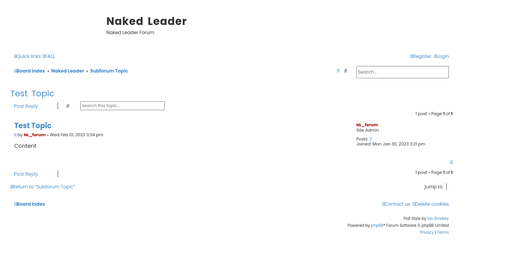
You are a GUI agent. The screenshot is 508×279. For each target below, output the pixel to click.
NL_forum (367, 125)
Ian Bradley (438, 218)
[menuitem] (48, 56)
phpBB (377, 225)
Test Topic (32, 93)
